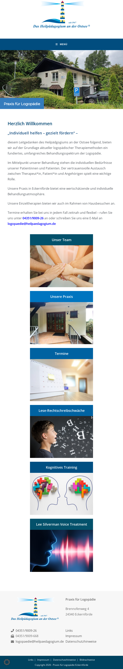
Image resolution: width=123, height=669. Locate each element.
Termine (61, 353)
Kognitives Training (61, 467)
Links (69, 630)
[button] (7, 662)
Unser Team (61, 239)
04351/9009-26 (33, 218)
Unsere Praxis (61, 296)
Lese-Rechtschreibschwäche (62, 410)
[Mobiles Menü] (61, 44)
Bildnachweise (87, 659)
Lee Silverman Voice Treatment (61, 524)
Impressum (74, 636)
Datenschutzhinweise (81, 641)
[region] (61, 79)
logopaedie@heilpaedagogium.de (32, 224)
